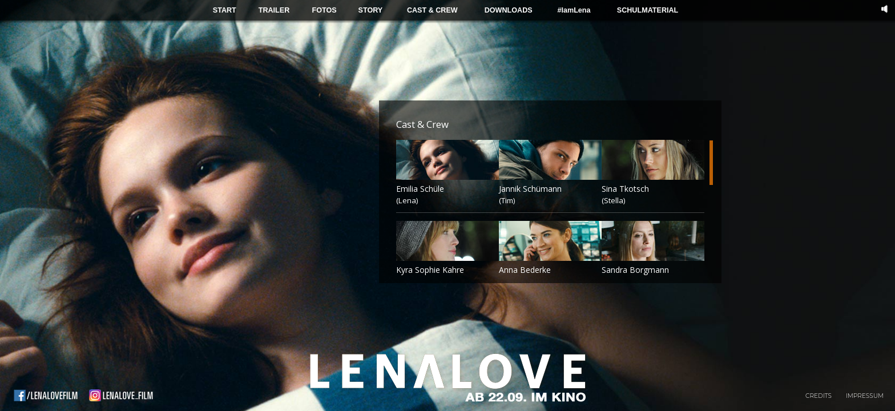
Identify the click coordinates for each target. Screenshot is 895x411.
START (224, 10)
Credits (818, 396)
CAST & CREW (432, 10)
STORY (370, 10)
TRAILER (274, 10)
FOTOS (324, 10)
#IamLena (573, 10)
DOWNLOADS (509, 10)
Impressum (865, 396)
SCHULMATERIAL (648, 10)
